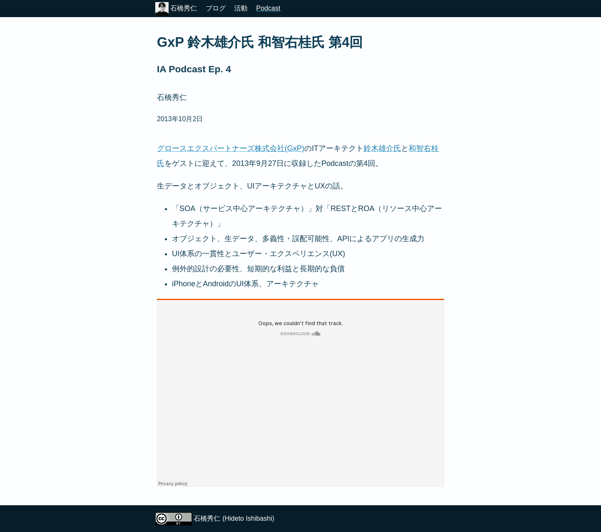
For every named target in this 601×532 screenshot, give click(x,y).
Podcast (268, 8)
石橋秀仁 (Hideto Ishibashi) (234, 518)
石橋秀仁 (176, 8)
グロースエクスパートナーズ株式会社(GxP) (230, 148)
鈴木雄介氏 (382, 148)
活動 (240, 8)
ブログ (216, 8)
